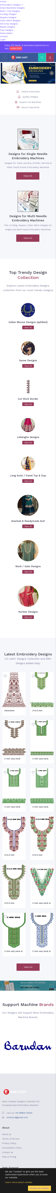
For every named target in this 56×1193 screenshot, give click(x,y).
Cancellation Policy (12, 1148)
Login (2, 39)
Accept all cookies (39, 1188)
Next (51, 73)
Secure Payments (30, 107)
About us (6, 1134)
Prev (4, 73)
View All (28, 176)
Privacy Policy (9, 1143)
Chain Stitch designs (10, 20)
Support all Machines (30, 102)
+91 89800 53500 (23, 1113)
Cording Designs (8, 14)
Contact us (7, 1152)
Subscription (6, 33)
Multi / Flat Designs (10, 11)
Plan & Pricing (9, 1157)
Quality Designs (30, 97)
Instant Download (30, 91)
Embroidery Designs (12, 5)
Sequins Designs (8, 17)
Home (3, 1)
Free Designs (6, 30)
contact (4, 36)
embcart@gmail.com (17, 1117)
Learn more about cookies (18, 1182)
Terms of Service (10, 1139)
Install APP (15, 48)
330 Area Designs (9, 24)
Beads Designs (7, 27)
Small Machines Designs (12, 8)
